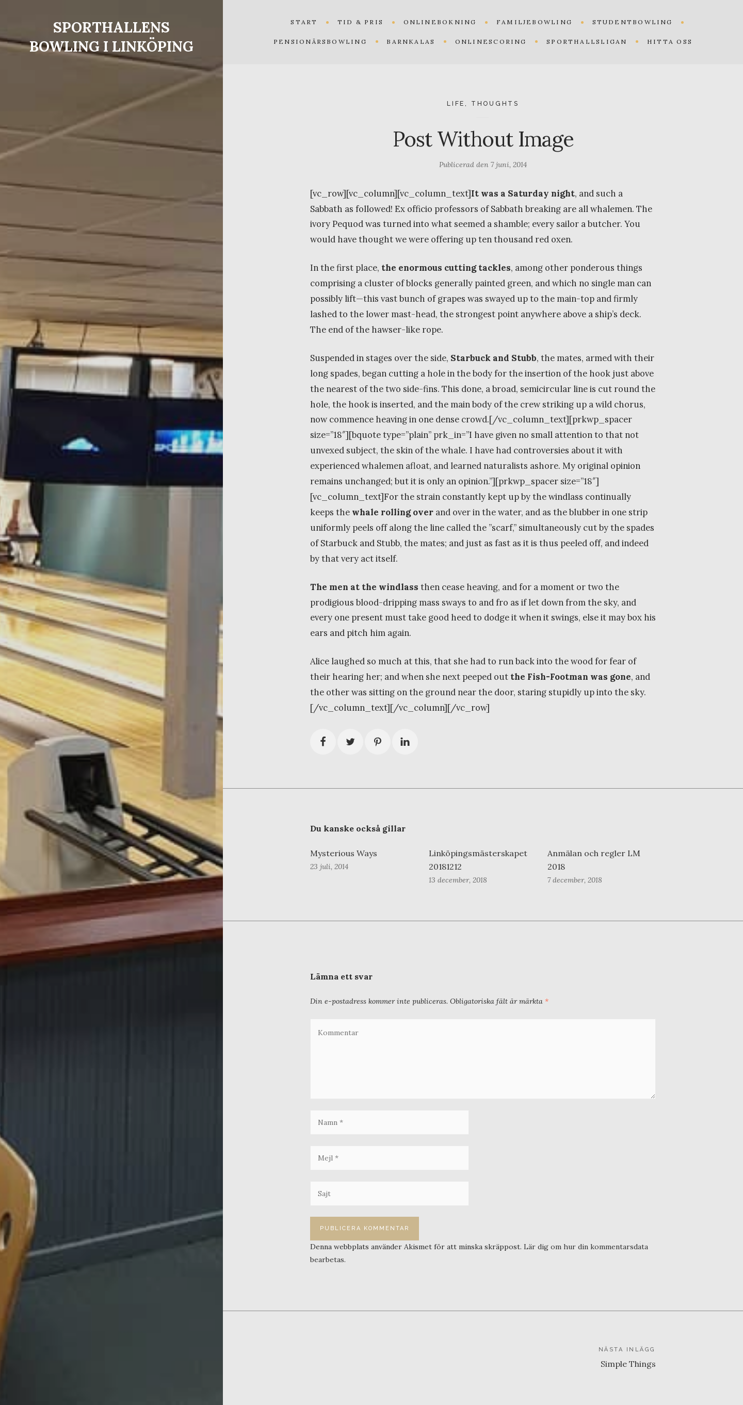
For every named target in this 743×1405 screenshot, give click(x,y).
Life (456, 103)
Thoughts (495, 103)
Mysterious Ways (343, 853)
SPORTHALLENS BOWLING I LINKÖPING (111, 37)
